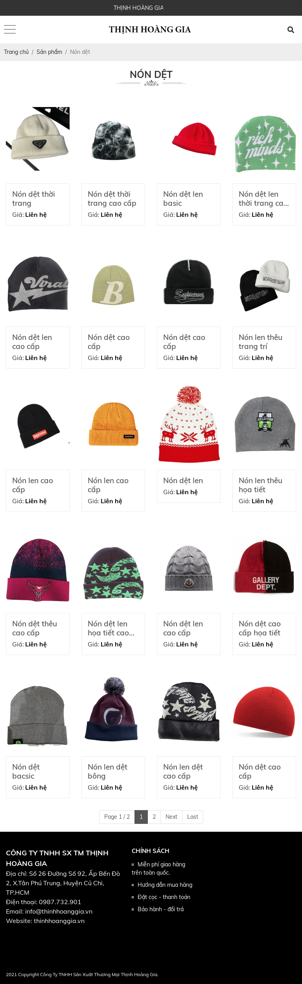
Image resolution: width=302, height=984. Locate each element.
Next (171, 816)
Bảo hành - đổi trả (161, 909)
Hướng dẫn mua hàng (165, 884)
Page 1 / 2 (117, 816)
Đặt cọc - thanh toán (164, 897)
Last (192, 816)
